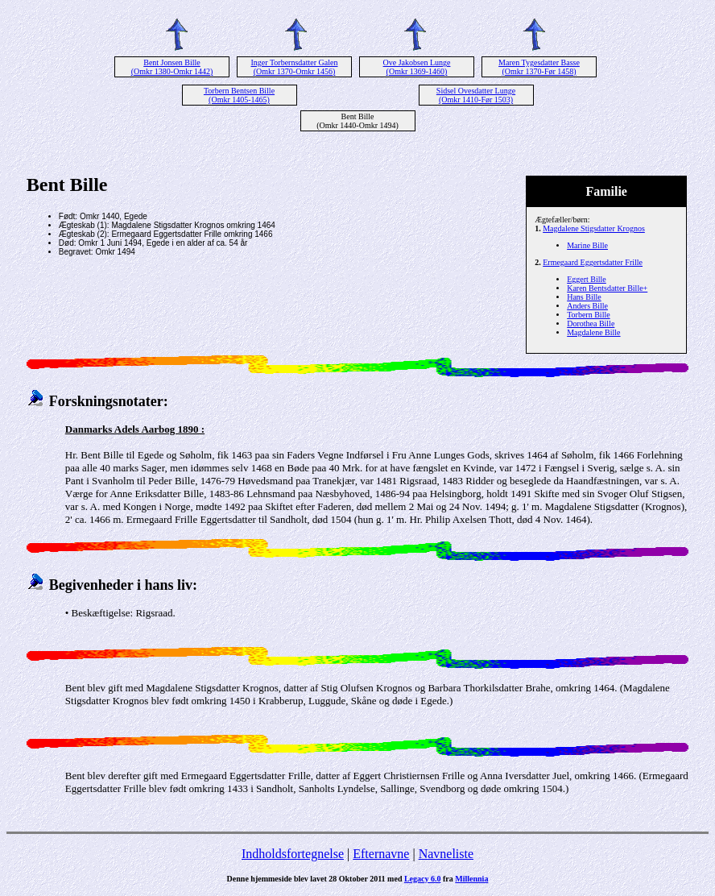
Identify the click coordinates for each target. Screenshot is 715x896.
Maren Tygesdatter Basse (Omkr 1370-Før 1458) (539, 67)
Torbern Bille (588, 314)
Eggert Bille (586, 279)
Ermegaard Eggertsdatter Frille (593, 262)
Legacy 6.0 (422, 878)
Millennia (471, 878)
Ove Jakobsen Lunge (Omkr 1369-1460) (417, 67)
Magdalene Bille (593, 332)
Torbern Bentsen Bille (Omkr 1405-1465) (239, 95)
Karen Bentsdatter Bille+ (607, 288)
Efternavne (381, 854)
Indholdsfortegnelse (293, 854)
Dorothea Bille (590, 323)
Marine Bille (587, 245)
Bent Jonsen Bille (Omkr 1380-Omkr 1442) (172, 67)
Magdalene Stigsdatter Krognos (594, 228)
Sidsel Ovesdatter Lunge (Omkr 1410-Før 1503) (475, 95)
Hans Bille (584, 296)
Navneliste (446, 854)
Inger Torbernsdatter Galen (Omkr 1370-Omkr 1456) (294, 67)
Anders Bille (587, 305)
